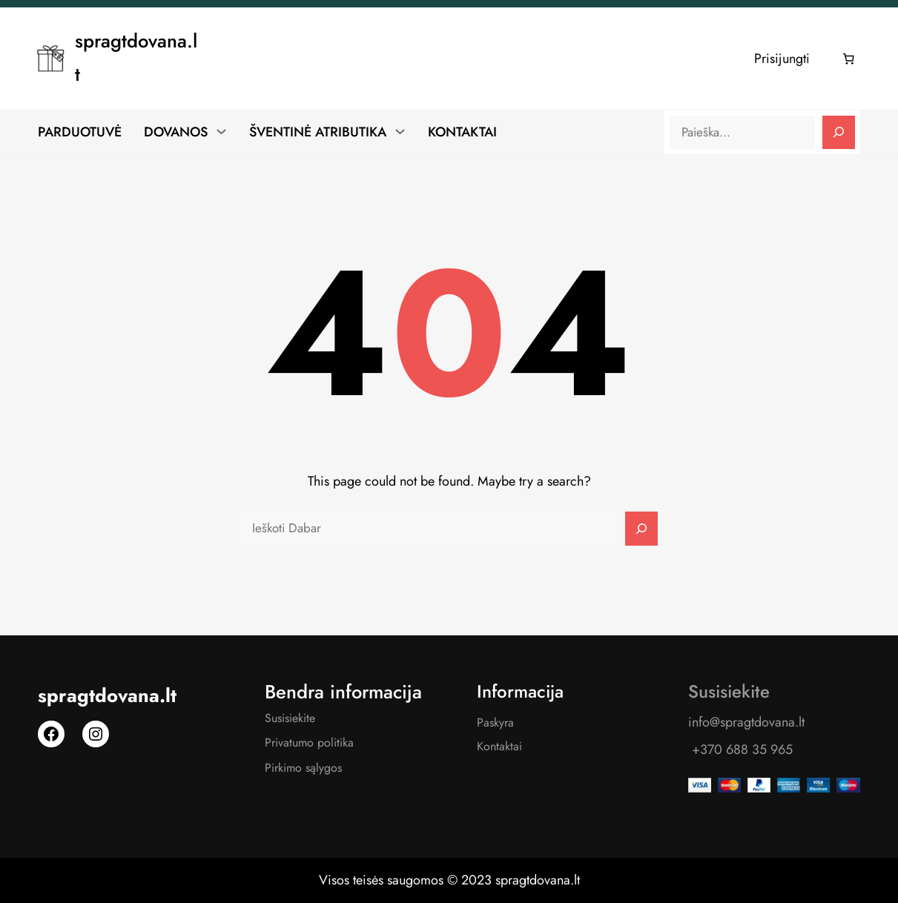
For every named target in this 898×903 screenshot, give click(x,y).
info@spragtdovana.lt (746, 722)
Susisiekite (290, 718)
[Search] (838, 133)
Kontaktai (499, 746)
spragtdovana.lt (107, 696)
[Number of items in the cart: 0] (848, 58)
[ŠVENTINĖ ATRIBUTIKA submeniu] (400, 131)
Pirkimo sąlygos (303, 767)
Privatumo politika (309, 742)
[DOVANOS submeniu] (221, 131)
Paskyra (495, 722)
